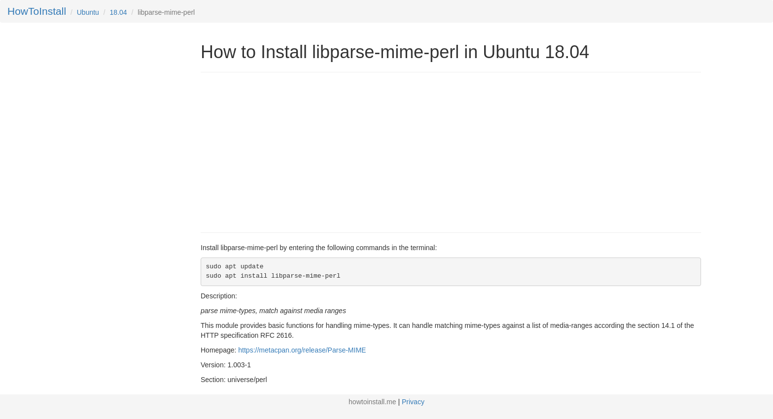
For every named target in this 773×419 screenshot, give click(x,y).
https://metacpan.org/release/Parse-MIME (302, 350)
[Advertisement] (283, 151)
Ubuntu (88, 12)
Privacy (413, 402)
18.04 (118, 12)
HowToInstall (36, 11)
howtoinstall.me (372, 402)
